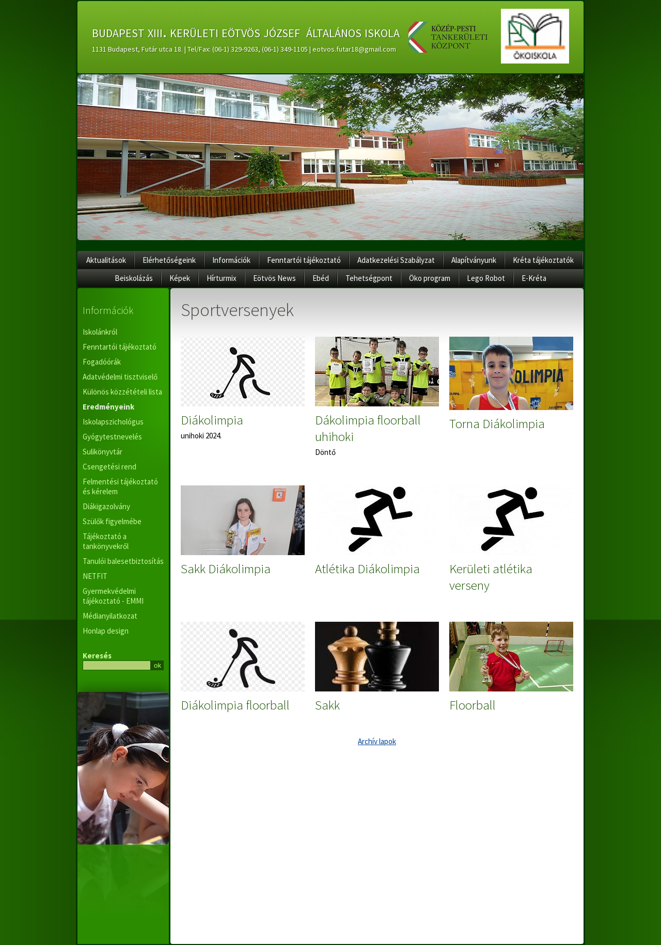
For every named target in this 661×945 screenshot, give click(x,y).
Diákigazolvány (106, 506)
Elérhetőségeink (169, 260)
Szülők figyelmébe (112, 521)
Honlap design (106, 631)
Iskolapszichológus (113, 422)
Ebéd (320, 278)
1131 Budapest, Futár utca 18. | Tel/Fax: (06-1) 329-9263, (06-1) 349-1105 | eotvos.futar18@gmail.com (244, 49)
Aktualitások (106, 260)
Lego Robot (486, 278)
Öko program (429, 278)
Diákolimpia (212, 420)
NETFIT (95, 576)
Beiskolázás (134, 278)
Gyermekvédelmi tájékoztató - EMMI (113, 596)
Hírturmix (222, 278)
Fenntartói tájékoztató (304, 260)
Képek (179, 278)
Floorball (472, 705)
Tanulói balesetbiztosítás (123, 561)
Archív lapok (377, 741)
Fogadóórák (102, 362)
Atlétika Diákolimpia (367, 568)
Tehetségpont (368, 278)
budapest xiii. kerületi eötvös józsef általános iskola (246, 31)
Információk (231, 260)
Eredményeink (108, 407)
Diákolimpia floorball (235, 705)
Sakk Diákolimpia (226, 568)
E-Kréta (534, 278)
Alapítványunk (473, 260)
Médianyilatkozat (110, 616)
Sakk (327, 705)
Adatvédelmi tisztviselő (120, 377)
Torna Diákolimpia (497, 423)
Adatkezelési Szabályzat (396, 260)
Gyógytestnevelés (112, 437)
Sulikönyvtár (102, 451)
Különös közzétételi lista (122, 392)
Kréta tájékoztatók (543, 260)
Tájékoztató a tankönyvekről (106, 541)
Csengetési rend (109, 466)
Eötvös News (274, 278)
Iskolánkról (100, 332)
